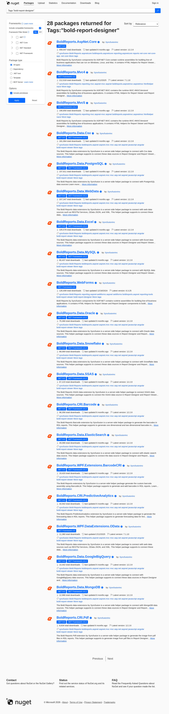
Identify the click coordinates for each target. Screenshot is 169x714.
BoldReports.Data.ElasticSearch (81, 434)
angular (140, 145)
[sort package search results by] (146, 24)
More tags (73, 56)
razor (59, 86)
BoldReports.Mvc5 (71, 102)
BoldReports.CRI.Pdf (73, 617)
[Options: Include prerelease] (19, 93)
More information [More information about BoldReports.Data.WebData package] (70, 215)
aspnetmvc (138, 84)
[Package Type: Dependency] (16, 69)
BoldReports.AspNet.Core (77, 41)
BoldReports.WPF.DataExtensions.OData (88, 526)
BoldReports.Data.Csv (74, 133)
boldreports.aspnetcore (102, 53)
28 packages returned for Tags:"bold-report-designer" (83, 26)
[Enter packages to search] (80, 10)
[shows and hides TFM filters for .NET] (12, 37)
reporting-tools (146, 294)
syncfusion (64, 53)
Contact (11, 680)
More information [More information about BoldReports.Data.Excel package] (64, 245)
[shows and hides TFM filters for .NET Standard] (12, 48)
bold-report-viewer (65, 147)
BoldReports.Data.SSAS (75, 374)
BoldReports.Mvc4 (71, 72)
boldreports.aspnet (90, 145)
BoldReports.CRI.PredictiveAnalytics (85, 495)
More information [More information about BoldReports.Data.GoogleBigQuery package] (70, 580)
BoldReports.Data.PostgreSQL (80, 163)
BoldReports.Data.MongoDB (78, 587)
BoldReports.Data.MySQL (76, 252)
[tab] (29, 3)
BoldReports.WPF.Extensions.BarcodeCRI (89, 465)
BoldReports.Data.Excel (75, 221)
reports (136, 53)
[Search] (158, 10)
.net (62, 56)
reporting (86, 84)
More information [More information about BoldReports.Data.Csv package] (64, 156)
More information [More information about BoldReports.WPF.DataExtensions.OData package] (70, 550)
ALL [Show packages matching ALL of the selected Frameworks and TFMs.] (35, 32)
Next (110, 658)
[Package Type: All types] (15, 65)
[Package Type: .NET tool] (15, 73)
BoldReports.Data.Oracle (76, 313)
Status (63, 680)
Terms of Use (76, 702)
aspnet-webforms (98, 294)
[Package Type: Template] (15, 78)
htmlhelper (148, 84)
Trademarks (109, 702)
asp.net (117, 145)
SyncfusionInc (112, 42)
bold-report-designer (82, 297)
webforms (117, 294)
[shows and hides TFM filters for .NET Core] (12, 42)
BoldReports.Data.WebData (78, 191)
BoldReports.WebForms (75, 282)
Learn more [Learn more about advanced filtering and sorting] (28, 24)
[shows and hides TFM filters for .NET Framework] (12, 53)
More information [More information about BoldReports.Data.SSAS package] (64, 397)
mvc (92, 84)
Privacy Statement (93, 702)
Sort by (128, 23)
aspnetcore (87, 53)
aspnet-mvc (100, 84)
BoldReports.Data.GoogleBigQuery (84, 556)
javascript (132, 145)
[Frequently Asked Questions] (114, 680)
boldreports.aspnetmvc (122, 84)
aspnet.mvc (104, 145)
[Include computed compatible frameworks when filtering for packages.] (40, 28)
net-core (143, 53)
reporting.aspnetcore (123, 53)
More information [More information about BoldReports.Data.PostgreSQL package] (89, 184)
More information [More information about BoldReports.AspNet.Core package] (64, 65)
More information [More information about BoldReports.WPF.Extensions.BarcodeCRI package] (64, 489)
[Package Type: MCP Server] (16, 82)
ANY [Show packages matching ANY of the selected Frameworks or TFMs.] (40, 32)
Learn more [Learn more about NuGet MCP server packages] (28, 82)
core (66, 56)
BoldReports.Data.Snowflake (79, 343)
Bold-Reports (75, 53)
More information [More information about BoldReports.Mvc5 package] (74, 126)
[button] (23, 23)
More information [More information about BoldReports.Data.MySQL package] (64, 275)
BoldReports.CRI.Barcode (76, 404)
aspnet (109, 84)
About (65, 702)
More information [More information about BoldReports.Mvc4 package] (74, 96)
